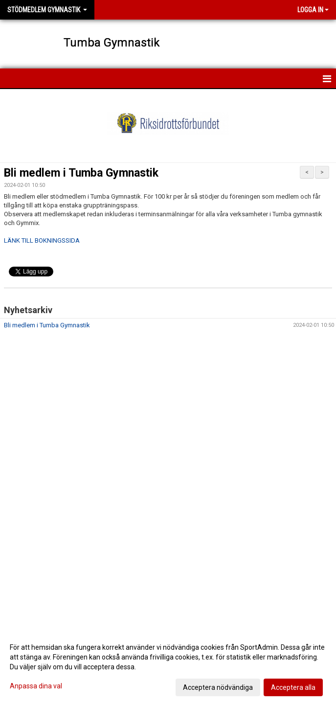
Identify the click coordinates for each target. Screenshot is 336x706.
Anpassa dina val (36, 686)
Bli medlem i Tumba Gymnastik (81, 173)
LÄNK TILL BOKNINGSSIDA (42, 240)
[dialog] (168, 667)
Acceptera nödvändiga (218, 687)
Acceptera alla (293, 687)
